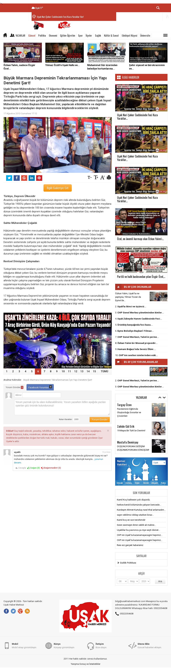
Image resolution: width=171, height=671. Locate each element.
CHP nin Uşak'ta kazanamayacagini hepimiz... (139, 535)
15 (94, 371)
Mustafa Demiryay (127, 442)
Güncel (31, 35)
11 (69, 371)
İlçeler (89, 35)
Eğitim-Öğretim (67, 35)
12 (75, 371)
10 (63, 371)
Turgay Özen (124, 404)
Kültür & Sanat (111, 35)
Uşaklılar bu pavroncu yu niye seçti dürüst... (138, 530)
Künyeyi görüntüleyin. (64, 645)
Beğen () (33, 468)
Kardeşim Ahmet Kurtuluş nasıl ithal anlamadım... (141, 509)
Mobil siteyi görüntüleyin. (24, 645)
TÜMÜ (104, 371)
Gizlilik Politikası (128, 562)
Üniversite (145, 35)
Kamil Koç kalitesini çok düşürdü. (133, 499)
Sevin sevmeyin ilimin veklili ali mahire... (136, 525)
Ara (160, 581)
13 (81, 371)
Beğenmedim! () (51, 468)
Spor (80, 35)
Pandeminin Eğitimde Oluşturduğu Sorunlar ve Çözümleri (129, 412)
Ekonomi (53, 35)
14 (88, 371)
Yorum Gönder (14, 387)
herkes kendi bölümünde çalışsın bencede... (139, 504)
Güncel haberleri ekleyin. (149, 645)
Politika (42, 35)
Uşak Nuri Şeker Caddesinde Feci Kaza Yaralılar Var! (60, 16)
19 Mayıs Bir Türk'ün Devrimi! (131, 430)
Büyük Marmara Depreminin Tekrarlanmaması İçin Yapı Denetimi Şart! (57, 380)
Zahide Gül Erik (125, 426)
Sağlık (98, 35)
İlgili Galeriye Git (57, 188)
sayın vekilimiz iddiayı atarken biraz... (135, 515)
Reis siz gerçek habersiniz (130, 545)
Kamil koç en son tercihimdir (131, 520)
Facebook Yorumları (40, 387)
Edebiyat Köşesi (129, 35)
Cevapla (20, 468)
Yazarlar (20, 35)
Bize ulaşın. (101, 645)
